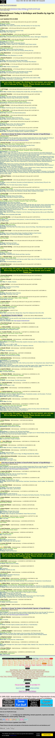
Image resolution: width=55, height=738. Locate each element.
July (30, 665)
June (26, 665)
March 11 (5, 661)
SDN (30, 0)
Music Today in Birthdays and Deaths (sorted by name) (14, 676)
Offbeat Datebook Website (42, 671)
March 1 (5, 660)
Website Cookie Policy (7, 728)
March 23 (22, 663)
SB (24, 0)
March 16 (33, 661)
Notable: (27, 686)
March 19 (50, 661)
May (23, 665)
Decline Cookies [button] (38, 734)
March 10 (50, 660)
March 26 (38, 663)
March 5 (25, 660)
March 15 (27, 661)
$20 (11, 719)
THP (37, 0)
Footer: (27, 689)
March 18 (44, 661)
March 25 (33, 663)
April (20, 665)
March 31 (16, 665)
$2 (1, 719)
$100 (21, 719)
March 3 (15, 660)
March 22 (16, 663)
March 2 (10, 660)
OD (27, 0)
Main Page (35, 658)
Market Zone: (27, 679)
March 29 (4, 665)
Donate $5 (42, 0)
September (39, 665)
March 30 (10, 665)
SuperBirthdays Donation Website (12, 315)
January (41, 658)
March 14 (22, 661)
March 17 (38, 661)
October (45, 665)
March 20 (5, 663)
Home (18, 0)
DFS (22, 0)
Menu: (27, 656)
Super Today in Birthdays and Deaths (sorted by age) (32, 670)
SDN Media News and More (32, 688)
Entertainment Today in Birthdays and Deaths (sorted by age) (25, 9)
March (51, 658)
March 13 (16, 661)
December (27, 666)
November (50, 665)
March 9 (45, 660)
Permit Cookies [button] (47, 734)
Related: (27, 668)
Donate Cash (9, 714)
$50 (14, 719)
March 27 (44, 663)
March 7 (35, 660)
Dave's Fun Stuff (27, 681)
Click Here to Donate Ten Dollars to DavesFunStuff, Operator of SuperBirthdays (26, 134)
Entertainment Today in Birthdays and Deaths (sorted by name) (27, 675)
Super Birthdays (14, 670)
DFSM (33, 0)
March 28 (50, 663)
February (46, 658)
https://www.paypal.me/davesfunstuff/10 (18, 140)
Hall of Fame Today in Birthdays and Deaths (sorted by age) (20, 671)
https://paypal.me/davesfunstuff (21, 320)
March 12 (10, 661)
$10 (7, 719)
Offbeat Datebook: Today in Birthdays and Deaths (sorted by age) (27, 673)
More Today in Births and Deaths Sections (27, 678)
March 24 (27, 663)
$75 (18, 719)
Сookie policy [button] (13, 735)
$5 (4, 719)
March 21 (10, 663)
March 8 (40, 660)
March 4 (20, 660)
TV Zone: (27, 683)
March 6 (30, 660)
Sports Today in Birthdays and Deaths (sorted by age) (41, 676)
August (33, 665)
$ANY (26, 719)
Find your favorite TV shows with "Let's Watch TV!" (27, 684)
